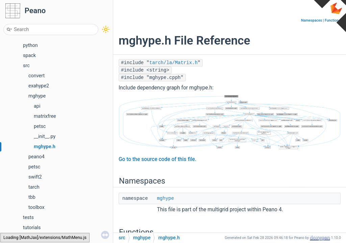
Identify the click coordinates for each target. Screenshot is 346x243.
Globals (26, 238)
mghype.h (44, 147)
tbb (31, 197)
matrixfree (45, 116)
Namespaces (311, 20)
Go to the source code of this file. (157, 159)
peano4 (36, 157)
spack (29, 55)
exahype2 (38, 86)
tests (28, 217)
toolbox (36, 207)
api (37, 106)
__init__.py (44, 136)
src (26, 66)
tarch (34, 187)
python (30, 45)
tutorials (32, 228)
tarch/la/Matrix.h (173, 62)
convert (36, 76)
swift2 (35, 177)
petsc (40, 126)
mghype (37, 96)
